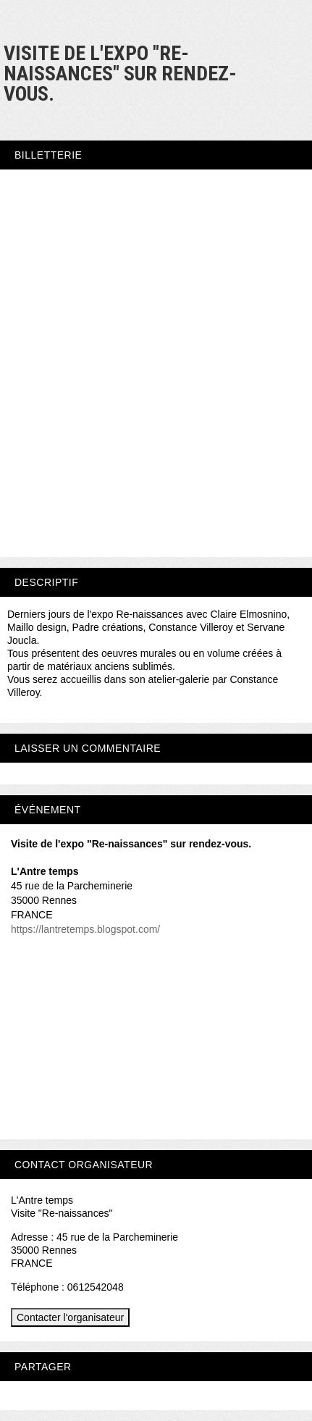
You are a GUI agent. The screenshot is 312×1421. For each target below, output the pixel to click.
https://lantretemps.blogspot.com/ (85, 929)
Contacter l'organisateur (70, 1317)
